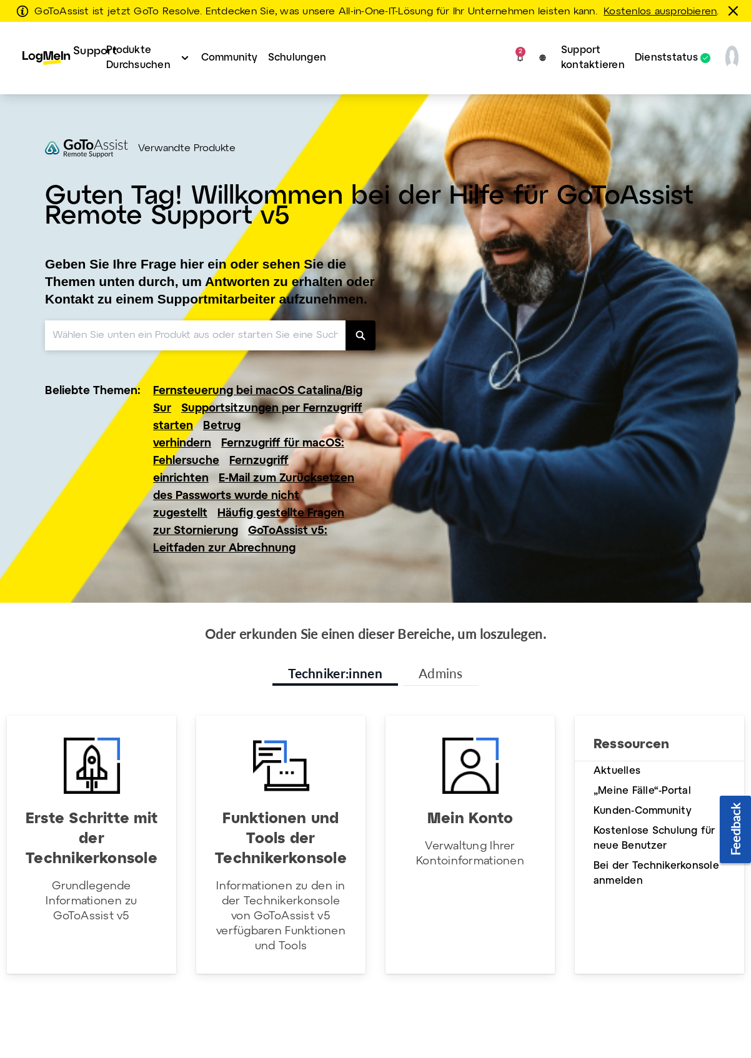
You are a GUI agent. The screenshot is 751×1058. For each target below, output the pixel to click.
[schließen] (735, 10)
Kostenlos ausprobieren (660, 12)
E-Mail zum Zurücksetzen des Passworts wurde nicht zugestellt (253, 496)
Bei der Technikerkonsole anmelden (656, 873)
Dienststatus (666, 58)
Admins (441, 673)
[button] (520, 58)
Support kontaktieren (593, 58)
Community (229, 57)
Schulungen (297, 57)
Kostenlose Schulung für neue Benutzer (654, 838)
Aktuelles (617, 771)
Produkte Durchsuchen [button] (138, 58)
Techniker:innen (335, 673)
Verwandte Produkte (187, 149)
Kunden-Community (643, 811)
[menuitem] (54, 58)
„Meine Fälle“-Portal (642, 791)
